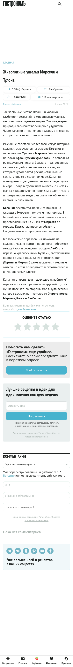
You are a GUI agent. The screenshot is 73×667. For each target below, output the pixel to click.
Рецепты (22, 660)
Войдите (9, 475)
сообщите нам (27, 309)
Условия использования (36, 436)
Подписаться (36, 416)
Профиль (66, 660)
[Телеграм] (9, 551)
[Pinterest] (34, 551)
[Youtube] (42, 551)
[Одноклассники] (26, 551)
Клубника (36, 660)
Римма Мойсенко (12, 103)
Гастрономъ (8, 660)
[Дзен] (50, 551)
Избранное (51, 660)
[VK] (18, 551)
